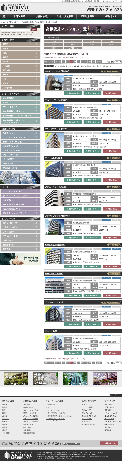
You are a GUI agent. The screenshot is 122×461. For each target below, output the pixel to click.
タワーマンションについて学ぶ (15, 196)
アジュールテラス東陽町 (56, 187)
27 (67, 62)
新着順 (62, 66)
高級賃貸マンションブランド (14, 213)
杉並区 (5, 83)
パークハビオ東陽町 (54, 274)
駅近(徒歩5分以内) (10, 168)
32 (86, 62)
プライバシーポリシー (12, 236)
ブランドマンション (11, 155)
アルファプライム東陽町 (56, 100)
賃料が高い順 (107, 66)
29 (75, 62)
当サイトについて (10, 223)
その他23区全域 (73, 48)
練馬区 (92, 45)
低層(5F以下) (87, 410)
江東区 (111, 41)
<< (52, 62)
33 (90, 62)
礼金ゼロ (6, 103)
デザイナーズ (87, 413)
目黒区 (5, 57)
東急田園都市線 (29, 433)
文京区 (53, 41)
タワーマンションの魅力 (12, 191)
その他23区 (7, 88)
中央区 (73, 41)
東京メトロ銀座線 (29, 413)
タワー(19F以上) (88, 407)
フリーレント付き (10, 107)
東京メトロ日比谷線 (30, 419)
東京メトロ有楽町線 (30, 422)
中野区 (5, 79)
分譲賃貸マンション (11, 146)
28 (71, 62)
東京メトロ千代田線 (30, 416)
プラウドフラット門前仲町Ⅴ (58, 216)
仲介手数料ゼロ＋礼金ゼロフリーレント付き (13, 121)
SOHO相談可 (8, 163)
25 (60, 62)
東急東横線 (27, 430)
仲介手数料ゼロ (9, 98)
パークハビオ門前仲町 (55, 245)
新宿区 (5, 44)
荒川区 (111, 45)
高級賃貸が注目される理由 (13, 204)
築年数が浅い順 (86, 66)
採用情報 (107, 430)
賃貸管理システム (110, 410)
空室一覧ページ (92, 93)
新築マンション (9, 133)
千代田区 (6, 66)
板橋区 (73, 45)
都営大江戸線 (28, 424)
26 (63, 62)
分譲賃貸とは (8, 200)
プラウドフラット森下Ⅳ (56, 129)
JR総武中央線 (28, 407)
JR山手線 (26, 404)
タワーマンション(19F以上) (14, 137)
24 (56, 62)
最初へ (46, 62)
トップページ (109, 404)
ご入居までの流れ (10, 227)
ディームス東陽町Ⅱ (54, 158)
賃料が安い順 (96, 66)
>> (93, 62)
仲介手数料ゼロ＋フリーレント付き (17, 116)
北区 (53, 45)
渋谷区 (5, 49)
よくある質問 (8, 232)
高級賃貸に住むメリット (12, 209)
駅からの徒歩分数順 (72, 66)
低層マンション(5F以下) (12, 142)
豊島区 (5, 75)
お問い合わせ (112, 93)
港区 (5, 53)
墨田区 (53, 48)
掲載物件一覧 (8, 245)
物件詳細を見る (73, 93)
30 (78, 62)
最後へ (99, 62)
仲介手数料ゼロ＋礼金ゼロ (13, 111)
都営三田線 (27, 427)
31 (82, 62)
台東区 (92, 41)
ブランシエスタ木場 (54, 302)
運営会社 (6, 249)
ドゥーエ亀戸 (51, 331)
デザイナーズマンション (12, 150)
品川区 (5, 62)
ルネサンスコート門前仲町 (57, 71)
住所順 (57, 66)
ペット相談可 (8, 159)
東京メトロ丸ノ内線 (30, 410)
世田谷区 (6, 70)
